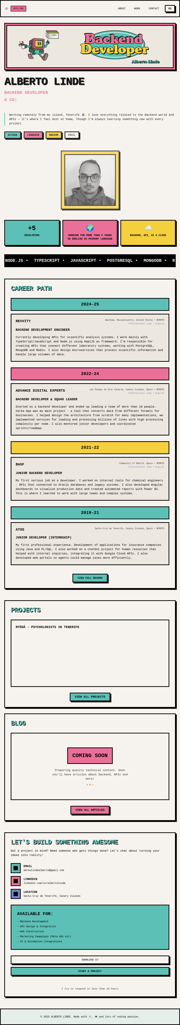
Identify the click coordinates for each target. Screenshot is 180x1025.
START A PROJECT (90, 971)
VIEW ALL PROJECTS (90, 697)
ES (169, 8)
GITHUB (12, 137)
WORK (137, 8)
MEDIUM (53, 137)
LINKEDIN (33, 137)
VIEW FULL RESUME (89, 578)
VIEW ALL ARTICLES (90, 810)
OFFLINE (18, 8)
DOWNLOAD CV (90, 959)
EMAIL (72, 137)
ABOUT (122, 8)
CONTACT (154, 8)
